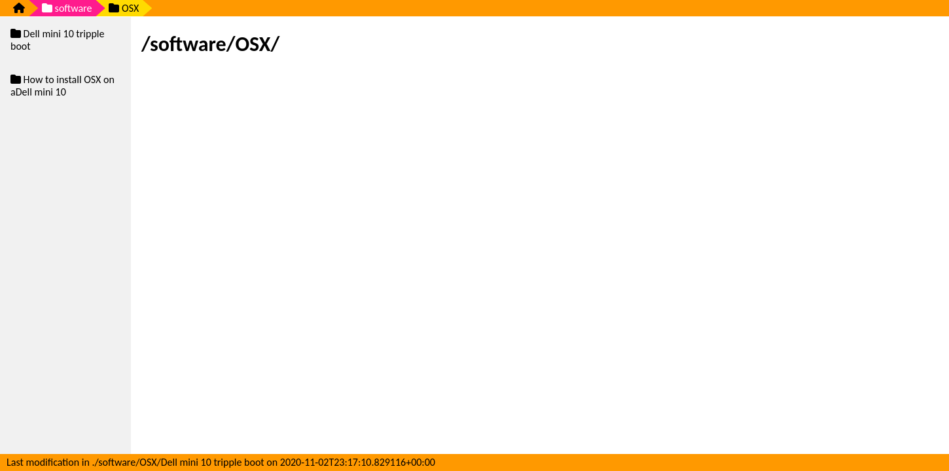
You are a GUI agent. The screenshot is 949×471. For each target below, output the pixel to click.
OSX (124, 8)
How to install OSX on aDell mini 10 (62, 85)
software (67, 8)
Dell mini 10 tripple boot (57, 39)
